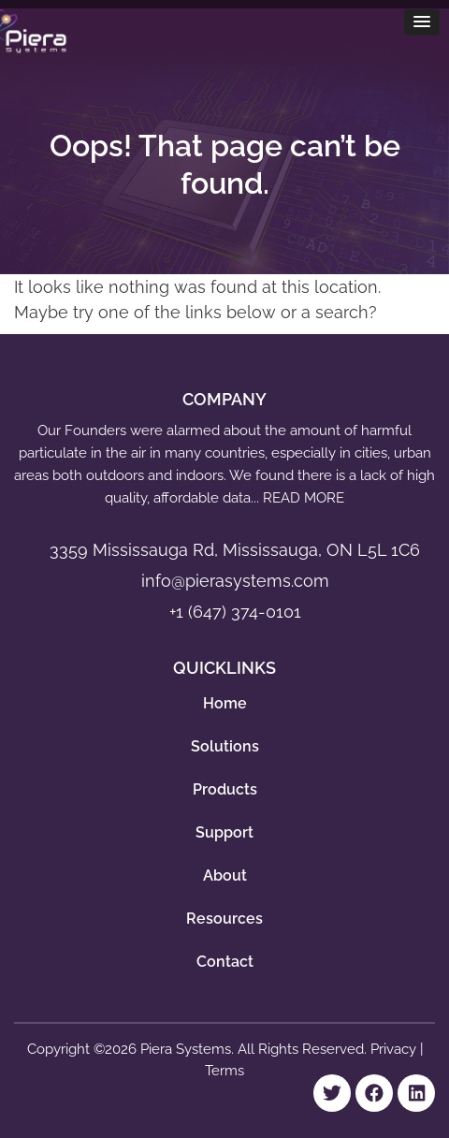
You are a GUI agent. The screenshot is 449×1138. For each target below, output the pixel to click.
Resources (224, 918)
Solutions (225, 746)
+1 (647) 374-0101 (235, 611)
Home (225, 703)
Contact (224, 961)
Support (224, 832)
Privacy (395, 1049)
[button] (422, 22)
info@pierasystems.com (235, 581)
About (225, 875)
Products (225, 789)
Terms (224, 1070)
